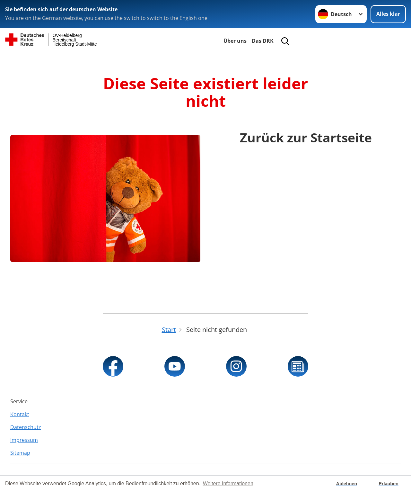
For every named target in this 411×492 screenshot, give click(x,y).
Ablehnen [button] (346, 483)
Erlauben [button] (388, 483)
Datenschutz (25, 427)
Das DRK (263, 40)
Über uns (235, 40)
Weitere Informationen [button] (228, 483)
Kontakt (19, 414)
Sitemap (20, 452)
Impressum (24, 439)
